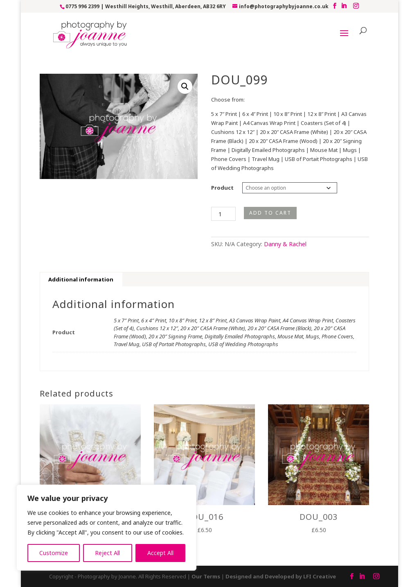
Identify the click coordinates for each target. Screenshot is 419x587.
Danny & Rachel (285, 244)
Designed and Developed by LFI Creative (280, 576)
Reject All (107, 553)
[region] (106, 528)
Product (222, 187)
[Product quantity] (223, 214)
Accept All (160, 553)
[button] (185, 86)
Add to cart (270, 212)
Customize (53, 553)
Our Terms (205, 576)
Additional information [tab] (80, 279)
